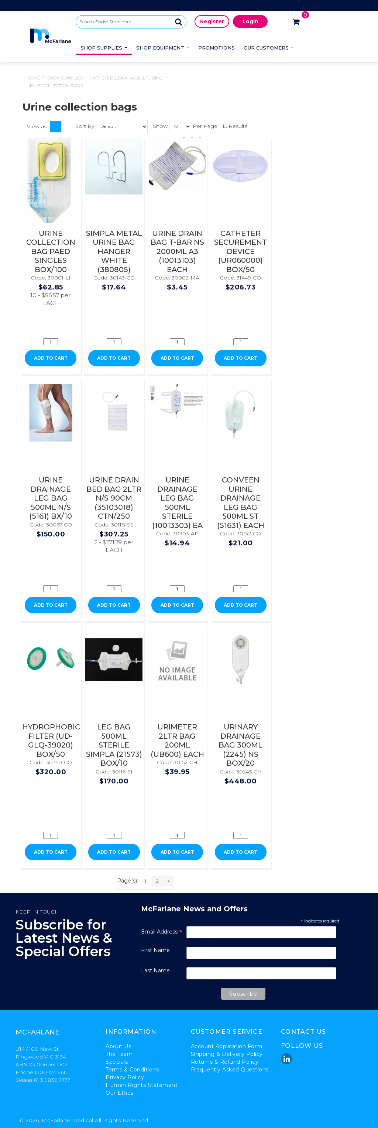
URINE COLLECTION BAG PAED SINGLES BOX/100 (50, 251)
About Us (118, 1046)
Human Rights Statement (142, 1085)
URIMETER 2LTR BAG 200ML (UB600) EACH (177, 740)
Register (212, 21)
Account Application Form (226, 1046)
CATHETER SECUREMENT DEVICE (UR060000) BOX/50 (240, 251)
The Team (119, 1054)
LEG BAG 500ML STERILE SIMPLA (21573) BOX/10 (114, 745)
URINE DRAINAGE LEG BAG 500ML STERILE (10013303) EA (177, 502)
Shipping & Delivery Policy (227, 1054)
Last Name (155, 970)
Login (250, 21)
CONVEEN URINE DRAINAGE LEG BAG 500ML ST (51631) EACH (240, 502)
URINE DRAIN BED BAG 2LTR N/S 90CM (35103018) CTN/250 (113, 498)
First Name (155, 950)
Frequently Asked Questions (230, 1069)
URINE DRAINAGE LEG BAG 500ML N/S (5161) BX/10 (50, 498)
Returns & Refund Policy (225, 1061)
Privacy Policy (125, 1077)
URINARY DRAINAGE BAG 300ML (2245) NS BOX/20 (240, 745)
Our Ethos (120, 1093)
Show (160, 125)
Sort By (84, 125)
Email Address (161, 931)
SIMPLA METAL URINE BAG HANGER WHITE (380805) (114, 251)
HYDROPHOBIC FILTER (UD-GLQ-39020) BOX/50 (51, 740)
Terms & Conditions (132, 1069)
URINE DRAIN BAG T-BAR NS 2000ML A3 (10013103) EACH (177, 251)
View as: (37, 126)
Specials (117, 1061)
